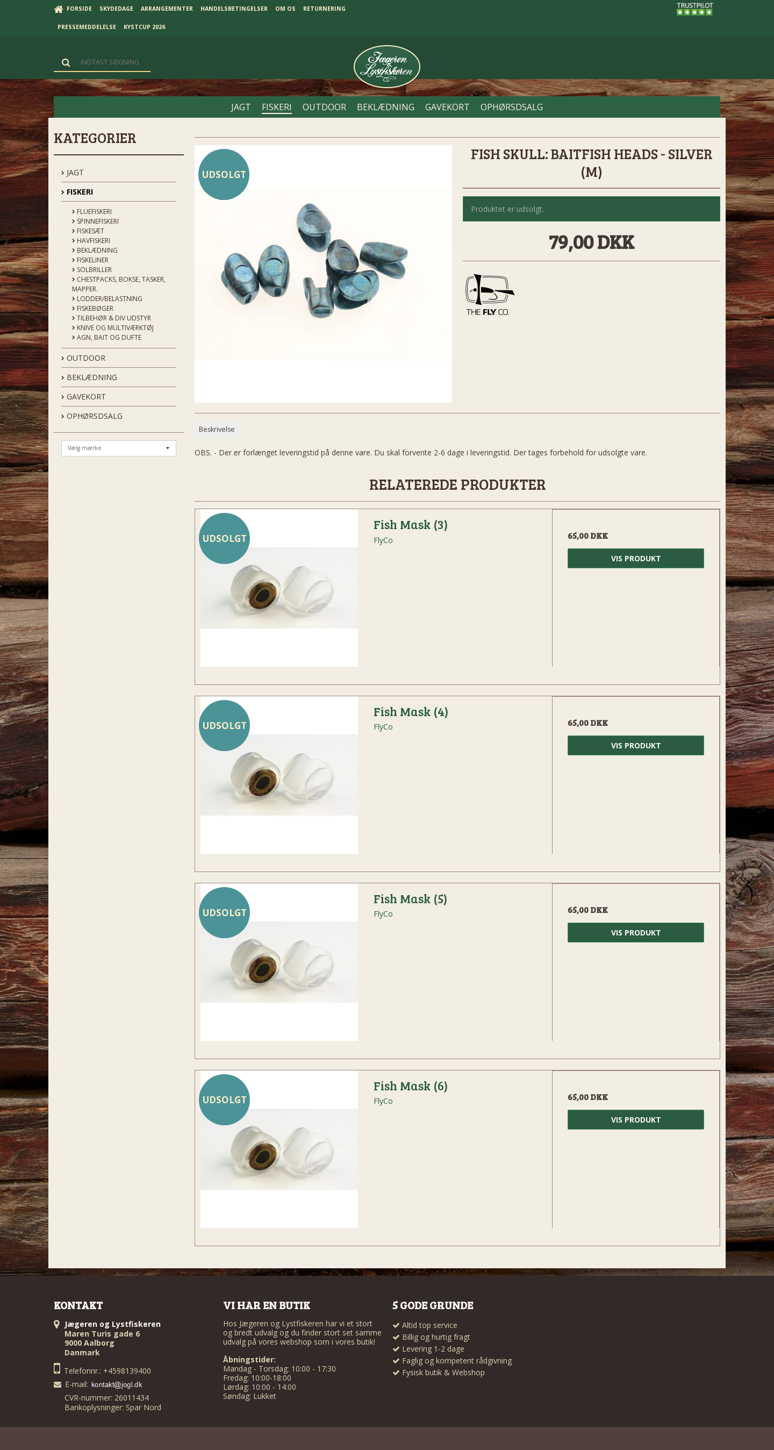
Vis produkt (636, 558)
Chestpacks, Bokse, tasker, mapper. (119, 284)
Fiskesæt (88, 230)
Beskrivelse (217, 429)
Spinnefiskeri (95, 221)
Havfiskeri (91, 240)
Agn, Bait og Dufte (106, 337)
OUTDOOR (83, 358)
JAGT (72, 172)
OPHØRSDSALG (92, 416)
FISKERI (77, 192)
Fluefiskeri (92, 211)
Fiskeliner (90, 260)
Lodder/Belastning (107, 298)
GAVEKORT (83, 396)
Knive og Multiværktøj (113, 327)
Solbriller (92, 269)
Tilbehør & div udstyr (111, 318)
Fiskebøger (92, 308)
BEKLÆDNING (89, 377)
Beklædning (95, 250)
